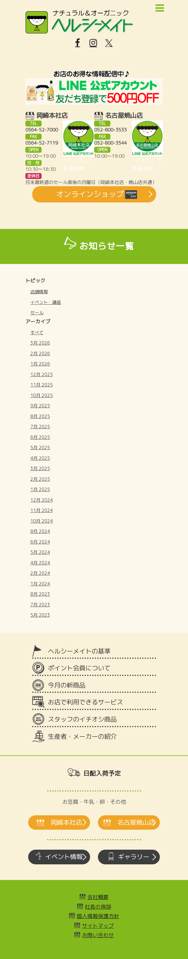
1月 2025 (40, 489)
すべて (36, 332)
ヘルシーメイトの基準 (79, 651)
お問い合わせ (98, 935)
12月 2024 (41, 500)
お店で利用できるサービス (85, 702)
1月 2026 (40, 364)
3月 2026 (40, 343)
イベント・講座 (45, 302)
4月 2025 (40, 458)
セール (36, 313)
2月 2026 (40, 353)
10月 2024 (41, 521)
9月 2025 (40, 406)
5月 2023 (40, 615)
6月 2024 (40, 542)
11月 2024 (41, 510)
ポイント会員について (79, 668)
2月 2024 (40, 573)
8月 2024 (40, 531)
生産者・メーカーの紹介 (82, 736)
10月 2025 (41, 395)
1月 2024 (40, 584)
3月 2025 (40, 468)
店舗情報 (39, 292)
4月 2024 (40, 563)
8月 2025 (40, 416)
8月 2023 (40, 594)
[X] (109, 43)
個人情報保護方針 (98, 916)
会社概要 (98, 897)
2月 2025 (40, 479)
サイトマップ (98, 925)
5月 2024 (40, 552)
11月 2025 (41, 385)
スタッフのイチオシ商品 (82, 719)
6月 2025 (40, 437)
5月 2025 (40, 447)
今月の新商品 (66, 685)
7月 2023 (40, 605)
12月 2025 (41, 374)
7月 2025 (40, 427)
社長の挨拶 (98, 906)
